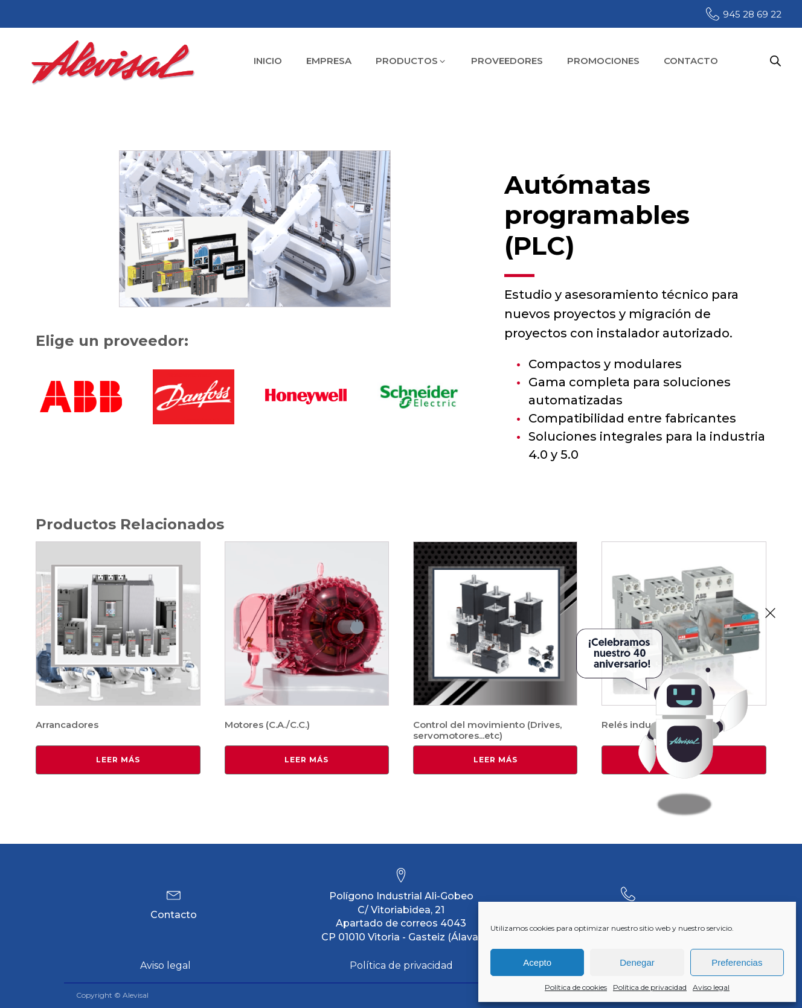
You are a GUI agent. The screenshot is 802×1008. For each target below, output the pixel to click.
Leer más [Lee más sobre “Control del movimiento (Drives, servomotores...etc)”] (495, 759)
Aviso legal (711, 987)
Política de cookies (576, 987)
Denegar (637, 962)
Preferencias (736, 962)
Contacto (173, 914)
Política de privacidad (650, 987)
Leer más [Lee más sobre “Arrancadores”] (118, 759)
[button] (411, 61)
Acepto (537, 962)
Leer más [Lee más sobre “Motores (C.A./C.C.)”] (306, 759)
